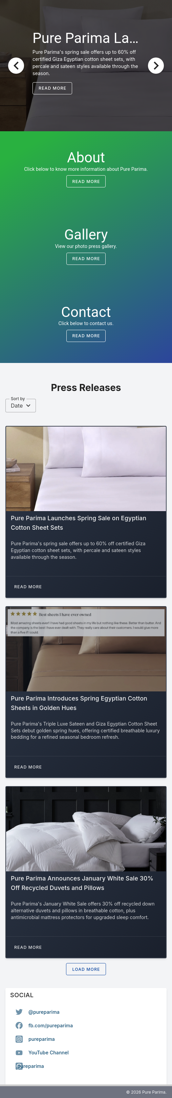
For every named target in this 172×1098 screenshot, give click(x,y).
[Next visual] (156, 66)
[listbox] (86, 1039)
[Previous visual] (16, 66)
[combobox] (20, 405)
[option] (86, 1012)
